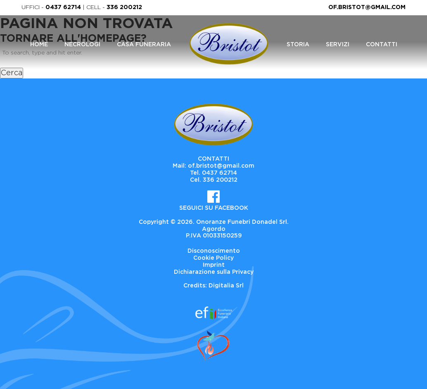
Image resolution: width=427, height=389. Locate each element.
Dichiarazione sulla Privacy (214, 272)
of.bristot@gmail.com (367, 7)
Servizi (337, 44)
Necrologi (82, 44)
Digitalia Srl (226, 286)
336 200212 (124, 7)
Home (39, 44)
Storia (298, 44)
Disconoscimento (213, 251)
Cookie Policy (213, 258)
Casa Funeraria (144, 44)
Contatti (381, 44)
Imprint (214, 265)
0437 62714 (63, 7)
